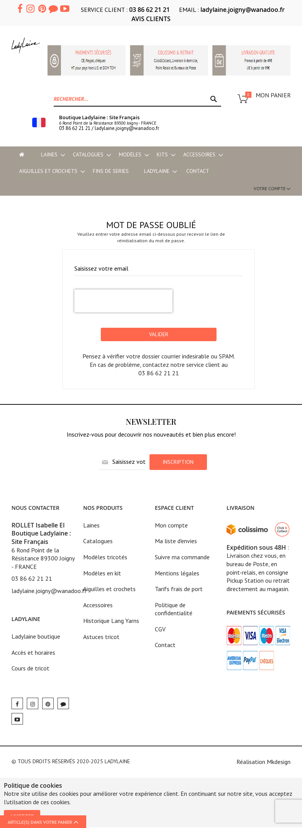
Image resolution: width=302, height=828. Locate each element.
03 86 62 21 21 (149, 9)
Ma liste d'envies (176, 541)
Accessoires (98, 605)
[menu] (151, 162)
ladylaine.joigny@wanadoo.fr (242, 9)
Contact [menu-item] (197, 171)
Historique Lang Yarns (111, 621)
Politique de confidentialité (173, 609)
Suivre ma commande (182, 557)
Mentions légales (177, 573)
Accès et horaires (33, 653)
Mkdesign (279, 762)
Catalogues (98, 541)
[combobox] (137, 99)
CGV (160, 629)
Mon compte (171, 525)
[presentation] (123, 301)
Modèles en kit (102, 573)
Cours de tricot (30, 669)
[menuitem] (49, 154)
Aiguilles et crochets (109, 589)
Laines (91, 525)
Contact (165, 645)
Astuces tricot (101, 637)
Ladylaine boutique (35, 637)
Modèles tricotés (105, 557)
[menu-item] (21, 154)
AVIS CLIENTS (151, 19)
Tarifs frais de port (179, 589)
